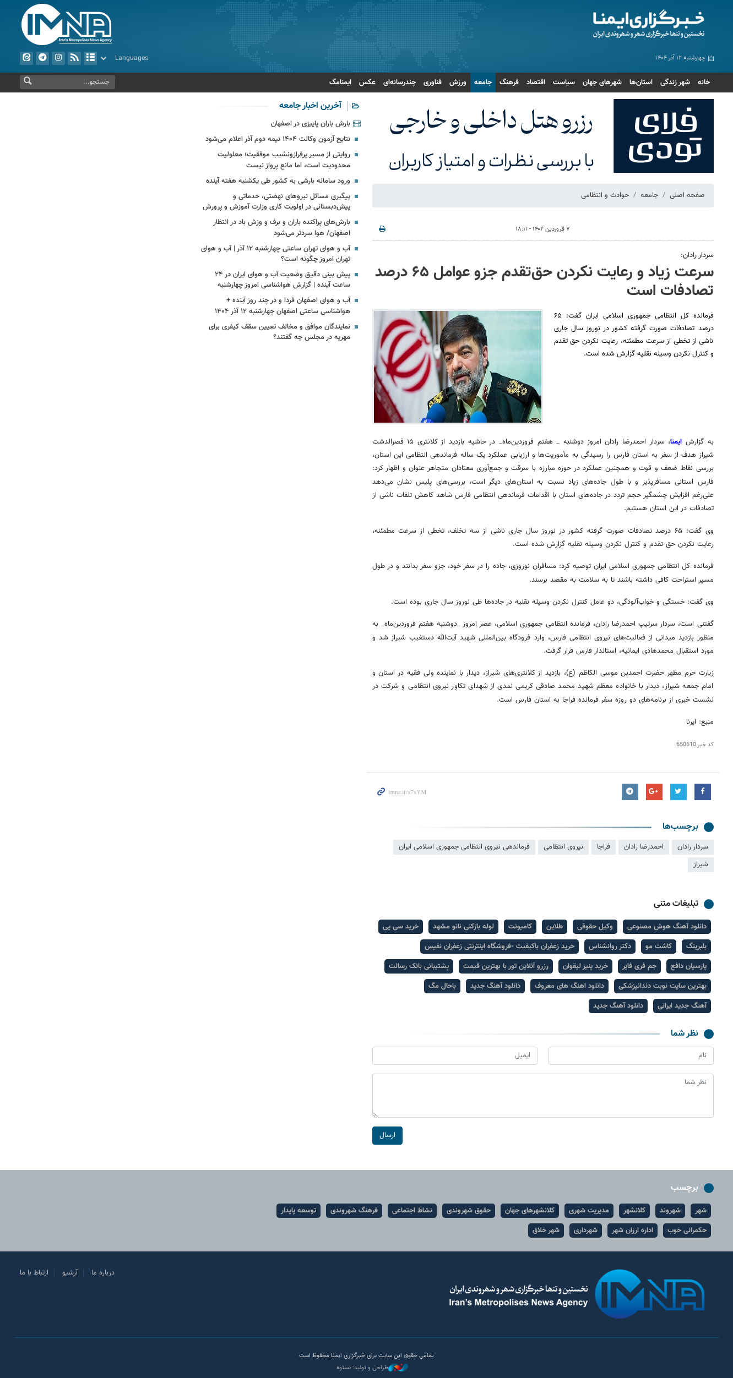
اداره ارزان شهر (632, 1230)
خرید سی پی (401, 926)
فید (73, 58)
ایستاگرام (57, 58)
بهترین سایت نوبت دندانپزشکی (662, 986)
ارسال (387, 1135)
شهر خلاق (546, 1230)
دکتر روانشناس (610, 946)
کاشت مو (658, 946)
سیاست (564, 82)
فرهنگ (509, 82)
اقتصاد (535, 82)
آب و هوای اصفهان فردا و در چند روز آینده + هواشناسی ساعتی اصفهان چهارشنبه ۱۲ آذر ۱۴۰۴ (282, 305)
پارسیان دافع (689, 966)
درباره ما (103, 1272)
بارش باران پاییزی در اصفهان (310, 123)
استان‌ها (641, 82)
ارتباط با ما (34, 1272)
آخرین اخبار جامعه (310, 106)
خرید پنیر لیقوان (585, 966)
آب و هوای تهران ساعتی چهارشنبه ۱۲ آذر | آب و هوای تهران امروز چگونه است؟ (275, 254)
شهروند (670, 1210)
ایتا (25, 58)
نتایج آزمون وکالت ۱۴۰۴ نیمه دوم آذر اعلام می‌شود (277, 139)
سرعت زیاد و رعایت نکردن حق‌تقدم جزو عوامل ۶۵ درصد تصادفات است (544, 281)
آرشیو (89, 58)
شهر (701, 1210)
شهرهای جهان (602, 82)
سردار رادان (692, 846)
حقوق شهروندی (469, 1210)
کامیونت (520, 926)
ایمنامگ (340, 82)
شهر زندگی (675, 82)
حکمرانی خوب (687, 1230)
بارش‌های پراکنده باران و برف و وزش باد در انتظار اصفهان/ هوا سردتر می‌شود (281, 227)
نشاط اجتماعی (412, 1210)
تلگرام (41, 58)
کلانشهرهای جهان (530, 1210)
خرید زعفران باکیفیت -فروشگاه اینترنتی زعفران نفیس (499, 946)
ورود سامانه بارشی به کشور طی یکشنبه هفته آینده (278, 181)
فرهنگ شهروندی (354, 1210)
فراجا (603, 846)
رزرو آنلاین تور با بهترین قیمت (506, 966)
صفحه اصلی (687, 195)
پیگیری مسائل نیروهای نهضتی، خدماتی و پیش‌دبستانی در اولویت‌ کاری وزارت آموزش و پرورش (276, 201)
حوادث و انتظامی (605, 195)
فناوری (432, 82)
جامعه (483, 82)
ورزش (457, 82)
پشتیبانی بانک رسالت (419, 966)
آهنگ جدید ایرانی (682, 1005)
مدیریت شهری (589, 1210)
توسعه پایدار (298, 1210)
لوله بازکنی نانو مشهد (463, 926)
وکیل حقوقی (595, 926)
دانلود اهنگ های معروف (569, 986)
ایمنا (602, 25)
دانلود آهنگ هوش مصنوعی (667, 926)
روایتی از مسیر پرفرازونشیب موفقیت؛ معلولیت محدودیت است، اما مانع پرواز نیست (284, 160)
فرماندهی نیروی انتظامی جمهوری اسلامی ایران (464, 846)
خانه (704, 82)
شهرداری (586, 1230)
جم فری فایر (639, 966)
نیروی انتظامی (563, 846)
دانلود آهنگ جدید (495, 986)
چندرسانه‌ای (399, 82)
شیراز (700, 864)
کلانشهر (634, 1210)
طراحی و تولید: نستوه (372, 1368)
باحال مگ (442, 986)
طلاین (554, 926)
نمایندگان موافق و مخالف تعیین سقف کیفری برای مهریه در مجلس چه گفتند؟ (279, 332)
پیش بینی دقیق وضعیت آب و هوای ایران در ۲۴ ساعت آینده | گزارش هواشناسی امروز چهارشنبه (282, 280)
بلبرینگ (696, 946)
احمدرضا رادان (644, 846)
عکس (367, 82)
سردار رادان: (697, 255)
